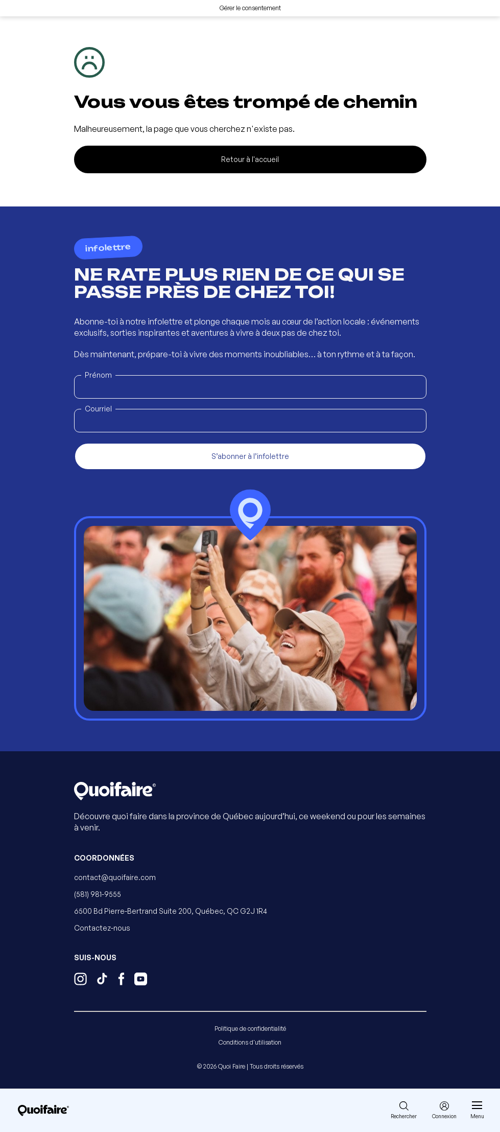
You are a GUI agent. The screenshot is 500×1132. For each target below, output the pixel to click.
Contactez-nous (102, 927)
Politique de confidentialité (250, 1028)
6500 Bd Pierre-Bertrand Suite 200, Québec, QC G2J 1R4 (170, 911)
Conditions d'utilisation (250, 1042)
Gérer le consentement (250, 8)
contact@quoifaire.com (115, 877)
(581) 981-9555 (97, 894)
